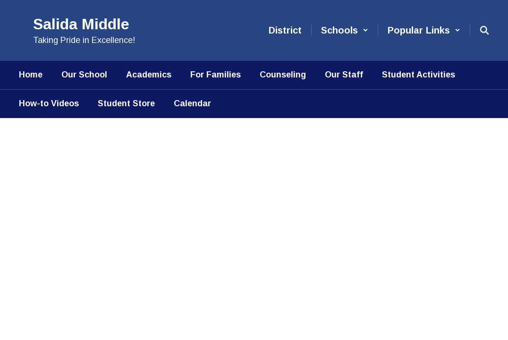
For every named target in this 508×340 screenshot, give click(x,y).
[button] (344, 30)
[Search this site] (484, 30)
